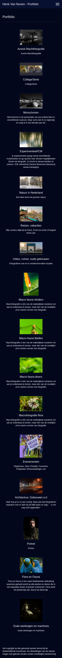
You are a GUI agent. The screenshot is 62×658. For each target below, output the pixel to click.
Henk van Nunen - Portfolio (20, 4)
